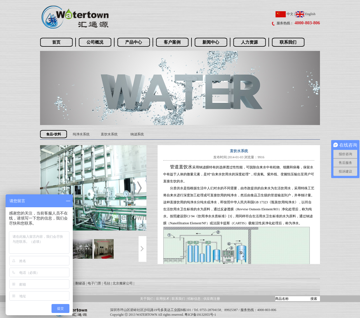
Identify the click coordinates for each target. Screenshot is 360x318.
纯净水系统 (81, 134)
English (305, 14)
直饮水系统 (109, 134)
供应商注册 (211, 299)
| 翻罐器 (79, 283)
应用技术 (162, 299)
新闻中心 (210, 42)
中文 (284, 14)
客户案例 (172, 42)
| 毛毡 (106, 283)
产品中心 (133, 42)
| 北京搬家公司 (122, 283)
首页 (56, 42)
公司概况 (95, 42)
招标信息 (194, 299)
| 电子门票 (93, 283)
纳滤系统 (137, 134)
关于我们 (146, 299)
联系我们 (288, 42)
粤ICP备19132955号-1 (200, 315)
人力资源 (249, 42)
